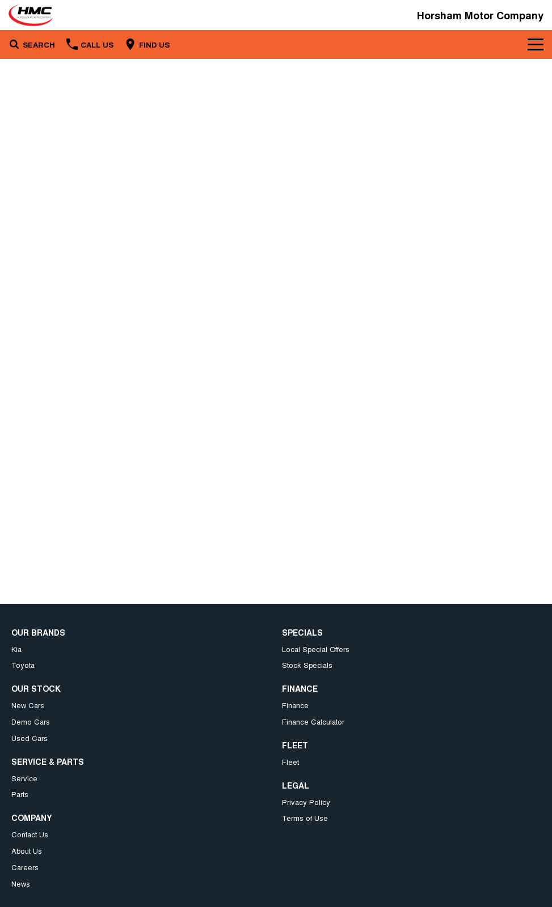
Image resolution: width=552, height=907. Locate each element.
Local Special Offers (315, 649)
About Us (26, 850)
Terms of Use (305, 817)
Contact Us (29, 834)
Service (24, 778)
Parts (19, 794)
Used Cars (29, 738)
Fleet (290, 761)
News (20, 883)
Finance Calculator (313, 721)
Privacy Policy (306, 802)
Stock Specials (307, 664)
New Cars (27, 705)
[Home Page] (31, 15)
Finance (295, 705)
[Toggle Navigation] (535, 44)
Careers (25, 867)
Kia (16, 649)
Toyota (23, 664)
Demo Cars (30, 721)
